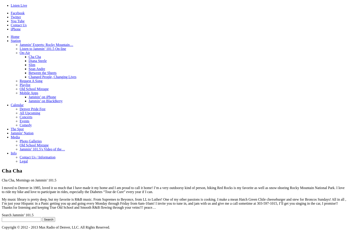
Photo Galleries (31, 141)
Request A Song (31, 81)
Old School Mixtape (34, 89)
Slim (32, 65)
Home (15, 37)
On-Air (25, 53)
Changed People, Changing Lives (52, 77)
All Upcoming (30, 113)
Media (15, 137)
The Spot (17, 129)
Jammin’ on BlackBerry (46, 101)
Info (14, 153)
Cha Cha (35, 57)
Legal (24, 161)
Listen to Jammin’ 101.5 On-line (43, 49)
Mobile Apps (29, 93)
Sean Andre (37, 69)
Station (16, 41)
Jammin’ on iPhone (42, 97)
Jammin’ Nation (22, 133)
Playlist (25, 85)
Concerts (26, 117)
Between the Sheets (42, 73)
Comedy (26, 125)
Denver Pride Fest (33, 109)
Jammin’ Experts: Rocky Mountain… (46, 45)
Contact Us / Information (37, 157)
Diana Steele (38, 61)
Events (24, 121)
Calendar (17, 105)
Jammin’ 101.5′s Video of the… (42, 149)
